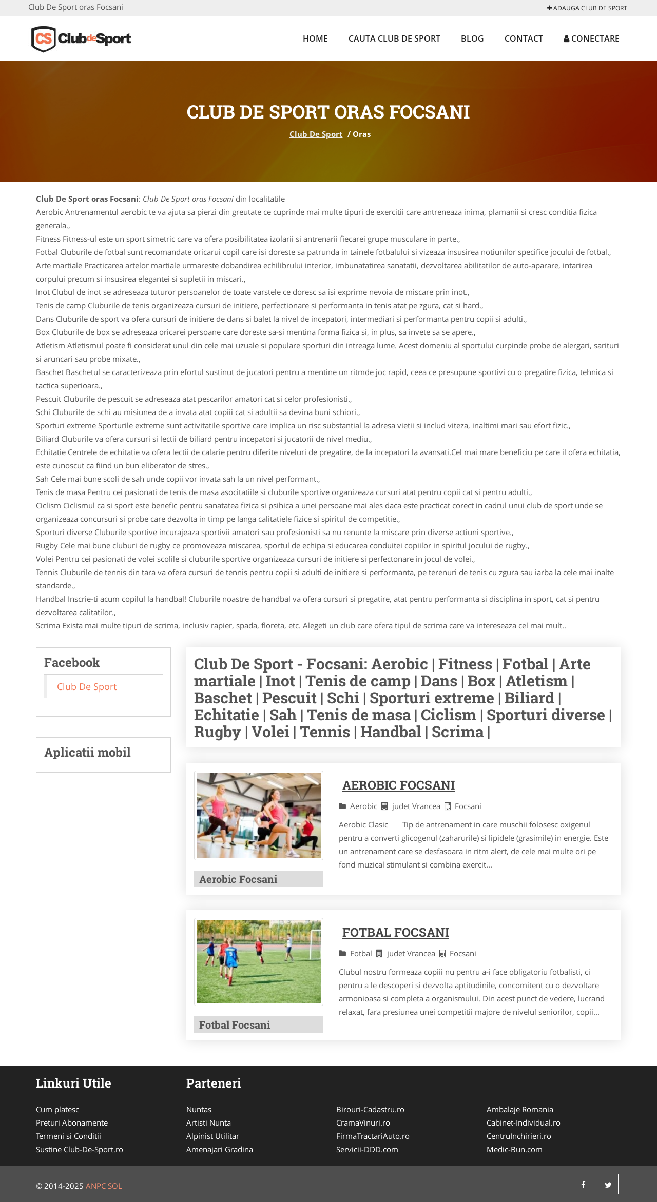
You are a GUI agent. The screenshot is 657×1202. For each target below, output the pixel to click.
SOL (115, 1185)
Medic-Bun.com (515, 1149)
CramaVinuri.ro (363, 1122)
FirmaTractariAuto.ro (373, 1136)
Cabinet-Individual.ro (524, 1122)
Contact (524, 38)
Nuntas (198, 1109)
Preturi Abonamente (72, 1122)
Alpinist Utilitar (212, 1136)
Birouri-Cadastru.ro (370, 1109)
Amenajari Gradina (219, 1149)
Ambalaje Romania (520, 1109)
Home (315, 38)
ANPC (96, 1185)
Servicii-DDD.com (367, 1149)
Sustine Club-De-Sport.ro (79, 1149)
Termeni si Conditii (68, 1136)
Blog (472, 38)
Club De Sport (316, 134)
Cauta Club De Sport (394, 38)
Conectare (592, 38)
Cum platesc (57, 1109)
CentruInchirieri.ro (519, 1136)
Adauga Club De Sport (587, 8)
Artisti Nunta (208, 1122)
